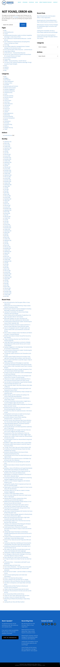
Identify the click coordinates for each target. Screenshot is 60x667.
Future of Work (7, 100)
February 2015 (7, 216)
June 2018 (6, 189)
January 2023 (7, 156)
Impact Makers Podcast (9, 51)
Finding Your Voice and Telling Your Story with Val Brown (17, 581)
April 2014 (6, 223)
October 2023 (7, 146)
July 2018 (6, 188)
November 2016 (7, 208)
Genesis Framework (33, 665)
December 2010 (7, 258)
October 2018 (7, 183)
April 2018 (6, 192)
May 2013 (6, 234)
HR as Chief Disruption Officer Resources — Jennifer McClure (18, 49)
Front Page (6, 45)
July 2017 (6, 202)
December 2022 (7, 157)
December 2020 (7, 170)
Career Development (9, 81)
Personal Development (9, 118)
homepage (15, 17)
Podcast (6, 119)
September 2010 (7, 261)
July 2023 (6, 151)
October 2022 (7, 160)
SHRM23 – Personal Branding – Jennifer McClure (15, 60)
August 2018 (7, 186)
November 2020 (7, 172)
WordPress (39, 665)
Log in (44, 665)
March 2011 (6, 256)
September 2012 (7, 240)
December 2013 (7, 226)
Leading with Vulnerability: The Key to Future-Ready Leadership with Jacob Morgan (30, 643)
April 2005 (6, 296)
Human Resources (8, 103)
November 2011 (7, 248)
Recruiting (6, 122)
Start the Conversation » (10, 637)
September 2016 (7, 210)
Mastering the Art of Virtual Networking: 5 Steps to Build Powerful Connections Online (28, 631)
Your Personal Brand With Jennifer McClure (14, 594)
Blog (5, 30)
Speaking (6, 67)
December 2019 (7, 180)
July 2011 (6, 254)
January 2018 (7, 197)
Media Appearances (8, 113)
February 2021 (7, 167)
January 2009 (7, 289)
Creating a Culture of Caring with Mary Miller (14, 597)
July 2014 (6, 219)
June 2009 (6, 282)
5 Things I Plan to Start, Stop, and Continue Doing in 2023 (17, 447)
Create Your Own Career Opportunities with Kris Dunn (16, 595)
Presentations (7, 121)
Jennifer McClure (8, 135)
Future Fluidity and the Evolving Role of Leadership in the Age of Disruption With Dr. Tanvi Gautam (47, 36)
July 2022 (6, 165)
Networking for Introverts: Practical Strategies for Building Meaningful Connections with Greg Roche (47, 26)
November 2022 (7, 159)
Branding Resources (8, 32)
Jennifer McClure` (8, 3)
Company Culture (8, 83)
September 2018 (7, 184)
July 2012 (6, 242)
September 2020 (7, 175)
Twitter (5, 129)
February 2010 (7, 270)
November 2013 (7, 227)
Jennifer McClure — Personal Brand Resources (14, 53)
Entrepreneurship (8, 92)
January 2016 (7, 213)
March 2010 (6, 269)
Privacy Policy (7, 59)
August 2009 (7, 278)
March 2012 (6, 245)
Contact (6, 33)
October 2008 (7, 294)
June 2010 (6, 264)
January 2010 (7, 272)
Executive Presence (8, 97)
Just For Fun (7, 108)
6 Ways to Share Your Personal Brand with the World (16, 589)
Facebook (6, 99)
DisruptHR (6, 84)
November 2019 (7, 181)
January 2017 (7, 207)
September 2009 (7, 277)
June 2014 (6, 221)
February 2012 (7, 246)
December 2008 (7, 291)
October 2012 (7, 239)
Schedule (6, 68)
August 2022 (7, 164)
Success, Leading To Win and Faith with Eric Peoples (16, 579)
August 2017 (7, 200)
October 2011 (7, 250)
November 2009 (7, 274)
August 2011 (6, 253)
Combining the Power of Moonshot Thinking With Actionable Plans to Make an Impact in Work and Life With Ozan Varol (17, 528)
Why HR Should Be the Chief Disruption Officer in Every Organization (28, 625)
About (5, 65)
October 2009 (7, 275)
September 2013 (7, 231)
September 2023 (7, 148)
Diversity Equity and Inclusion (11, 86)
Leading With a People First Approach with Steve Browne (17, 552)
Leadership (6, 110)
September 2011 (7, 251)
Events (5, 94)
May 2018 (6, 191)
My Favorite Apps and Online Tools (12, 565)
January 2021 (7, 168)
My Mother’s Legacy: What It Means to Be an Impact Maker (17, 442)
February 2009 (7, 288)
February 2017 (7, 205)
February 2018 (7, 196)
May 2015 (6, 215)
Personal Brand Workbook (10, 57)
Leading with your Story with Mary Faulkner (14, 602)
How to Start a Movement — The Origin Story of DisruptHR (17, 567)
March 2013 (6, 237)
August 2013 (7, 232)
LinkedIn (6, 111)
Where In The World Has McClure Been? (13, 578)
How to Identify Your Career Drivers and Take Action (16, 557)
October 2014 (7, 218)
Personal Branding (8, 116)
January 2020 (7, 178)
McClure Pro (24, 665)
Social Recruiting (8, 124)
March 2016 (6, 211)
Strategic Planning (8, 127)
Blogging (6, 78)
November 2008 (7, 293)
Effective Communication (10, 87)
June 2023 (6, 153)
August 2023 (7, 149)
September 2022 (7, 162)
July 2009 (6, 280)
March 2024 (6, 143)
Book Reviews (7, 79)
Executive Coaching (8, 95)
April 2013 (6, 235)
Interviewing (7, 105)
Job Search (6, 107)
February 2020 (7, 176)
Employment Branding (9, 91)
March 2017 (6, 203)
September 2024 (7, 141)
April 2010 (6, 267)
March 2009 (6, 286)
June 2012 (6, 243)
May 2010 (6, 266)
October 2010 (7, 259)
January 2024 (7, 145)
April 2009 (6, 285)
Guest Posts (7, 102)
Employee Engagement (9, 89)
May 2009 (6, 283)
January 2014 (7, 224)
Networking (7, 115)
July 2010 (6, 262)
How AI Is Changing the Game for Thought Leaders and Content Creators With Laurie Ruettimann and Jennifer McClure (17, 329)
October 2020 (7, 173)
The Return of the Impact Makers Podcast (13, 493)
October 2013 (7, 229)
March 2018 (6, 194)
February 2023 (7, 154)
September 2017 (7, 199)
